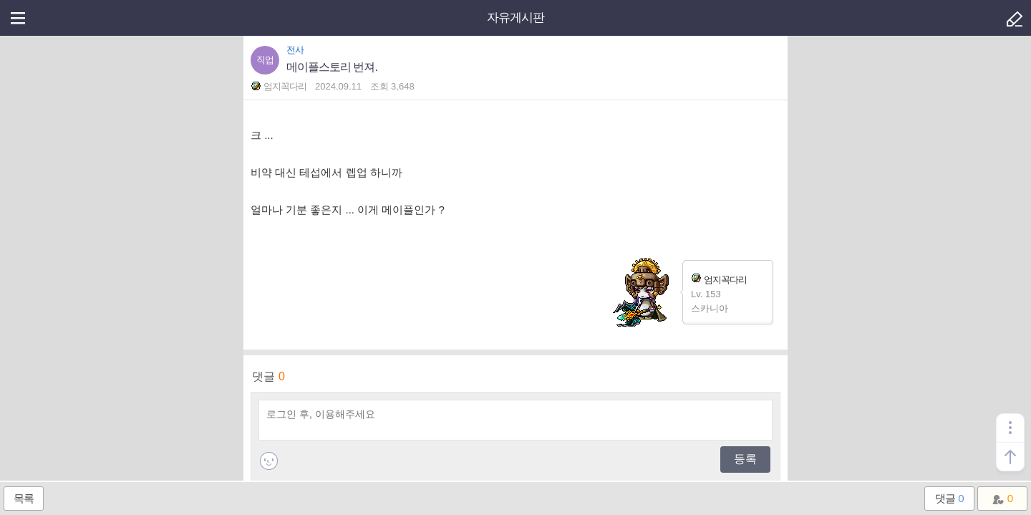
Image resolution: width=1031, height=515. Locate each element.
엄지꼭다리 (719, 279)
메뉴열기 (18, 18)
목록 (24, 498)
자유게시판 (515, 17)
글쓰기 (1013, 18)
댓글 (949, 498)
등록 (745, 459)
